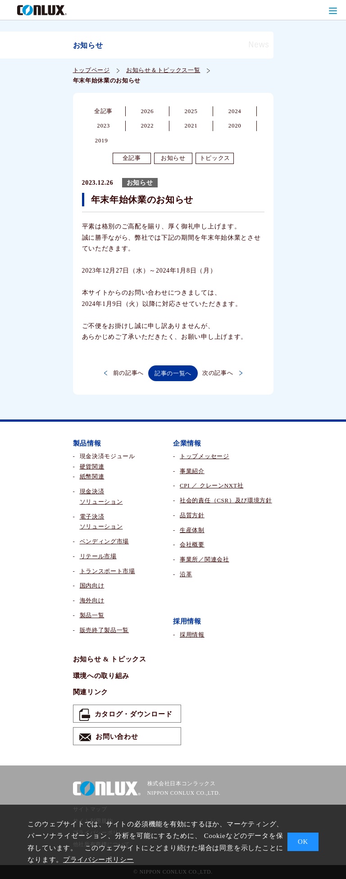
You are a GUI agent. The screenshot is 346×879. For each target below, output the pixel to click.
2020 (234, 125)
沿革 (186, 574)
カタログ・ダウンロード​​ (126, 715)
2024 (234, 111)
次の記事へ (222, 372)
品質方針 (192, 515)
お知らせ (173, 158)
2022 (147, 125)
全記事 (103, 111)
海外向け (92, 600)
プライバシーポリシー (98, 859)
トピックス (215, 158)
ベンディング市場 (104, 541)
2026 (147, 111)
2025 (191, 111)
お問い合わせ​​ (108, 737)
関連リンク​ (91, 692)
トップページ (91, 70)
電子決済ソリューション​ (101, 521)
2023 (103, 125)
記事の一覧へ (173, 373)
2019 (101, 140)
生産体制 (192, 530)
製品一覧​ (92, 615)
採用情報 (192, 634)
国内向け (92, 585)
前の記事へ (124, 372)
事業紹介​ (192, 471)
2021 (191, 125)
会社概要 (192, 544)
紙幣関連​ (92, 476)
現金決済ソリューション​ (101, 496)
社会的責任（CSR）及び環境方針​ (226, 500)
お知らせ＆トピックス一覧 (163, 70)
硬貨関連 (92, 466)
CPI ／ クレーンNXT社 (211, 485)
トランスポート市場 (107, 571)
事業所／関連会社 (204, 559)
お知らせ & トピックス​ (109, 659)
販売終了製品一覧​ (104, 630)
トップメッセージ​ (204, 456)
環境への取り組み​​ (101, 675)
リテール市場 (98, 556)
